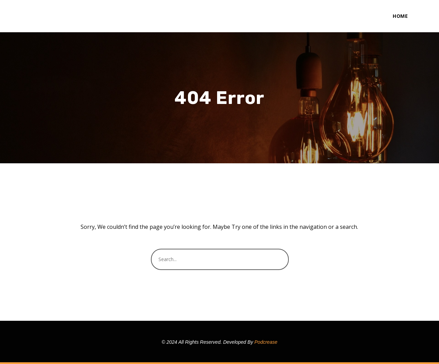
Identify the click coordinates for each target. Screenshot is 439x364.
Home (400, 16)
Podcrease (265, 342)
